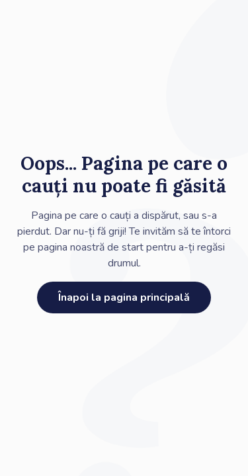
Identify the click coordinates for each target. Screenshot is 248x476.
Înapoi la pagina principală (124, 297)
